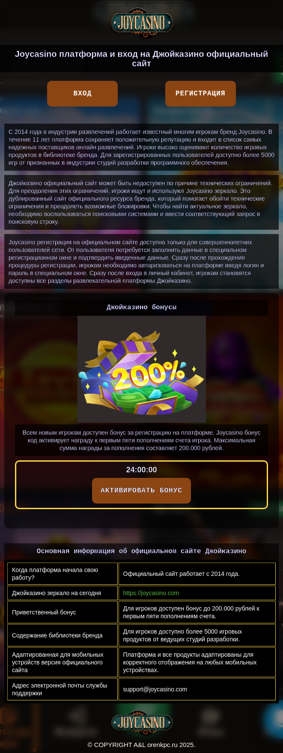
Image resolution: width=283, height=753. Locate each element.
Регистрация (201, 93)
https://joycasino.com (151, 593)
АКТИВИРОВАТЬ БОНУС (141, 490)
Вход (83, 93)
